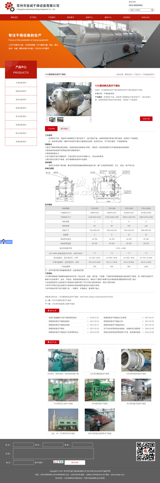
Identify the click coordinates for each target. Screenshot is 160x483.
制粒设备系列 (21, 91)
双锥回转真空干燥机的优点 (114, 325)
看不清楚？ (39, 462)
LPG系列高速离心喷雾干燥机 (63, 304)
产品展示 (51, 17)
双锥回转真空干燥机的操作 (59, 321)
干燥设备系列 (21, 83)
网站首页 (14, 17)
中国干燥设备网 (90, 478)
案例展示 (70, 17)
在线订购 (146, 119)
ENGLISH (145, 17)
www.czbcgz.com (117, 475)
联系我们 (126, 17)
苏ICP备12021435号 (95, 471)
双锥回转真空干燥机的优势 (59, 325)
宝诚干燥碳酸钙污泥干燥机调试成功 (62, 318)
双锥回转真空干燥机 (56, 329)
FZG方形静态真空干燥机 (61, 300)
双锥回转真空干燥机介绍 (113, 321)
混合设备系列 (21, 100)
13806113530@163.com (95, 475)
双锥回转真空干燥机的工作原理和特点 (63, 332)
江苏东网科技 (69, 478)
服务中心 (108, 17)
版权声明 (106, 471)
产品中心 (137, 74)
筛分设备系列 (21, 116)
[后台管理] (101, 478)
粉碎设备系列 (21, 108)
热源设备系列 (21, 125)
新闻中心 (89, 17)
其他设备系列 (21, 142)
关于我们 (33, 17)
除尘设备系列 (21, 133)
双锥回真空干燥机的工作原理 (114, 318)
